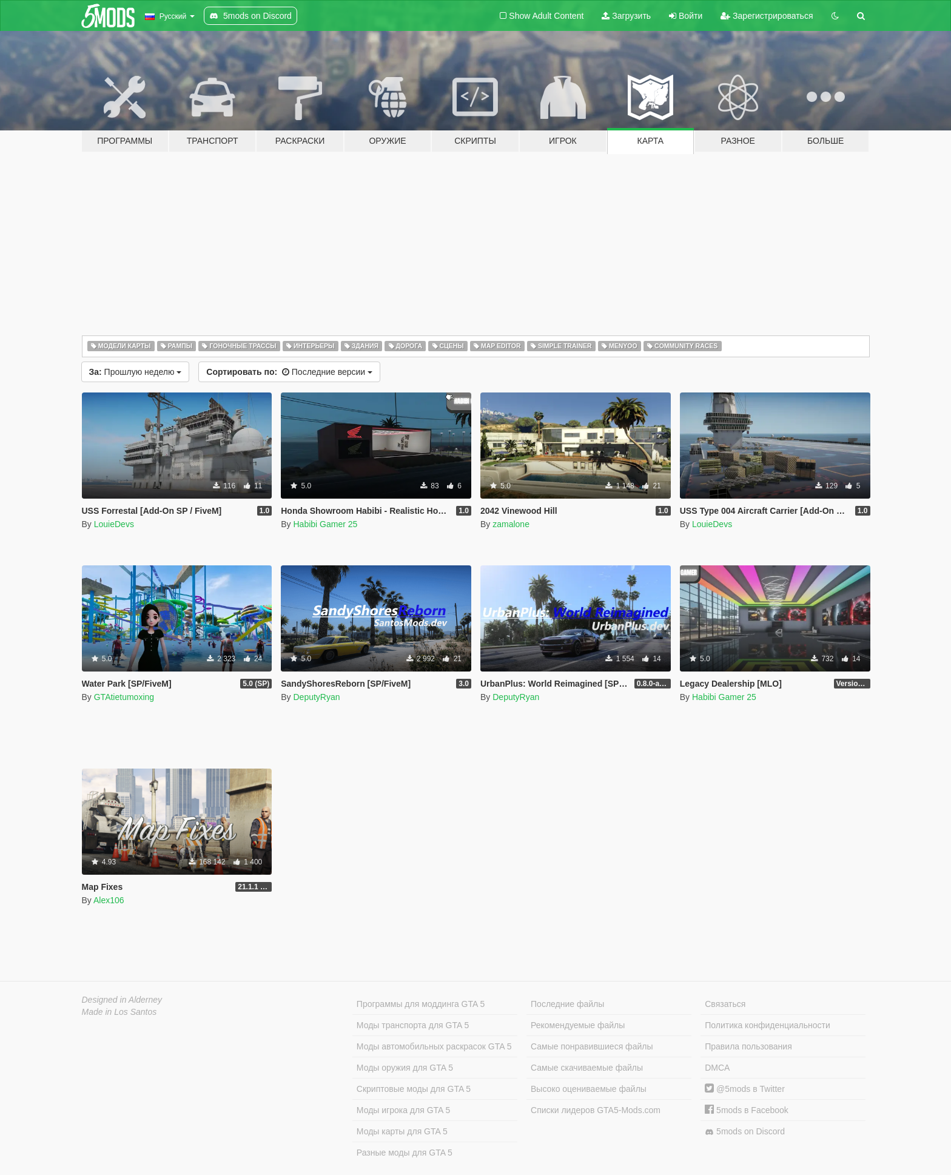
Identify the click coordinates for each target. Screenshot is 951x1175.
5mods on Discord (745, 1131)
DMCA (717, 1067)
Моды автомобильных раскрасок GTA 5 (434, 1046)
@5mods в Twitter (745, 1088)
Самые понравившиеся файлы (592, 1046)
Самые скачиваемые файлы (587, 1067)
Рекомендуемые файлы (578, 1025)
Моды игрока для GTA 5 (403, 1110)
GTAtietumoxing (124, 697)
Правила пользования (748, 1046)
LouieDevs (114, 524)
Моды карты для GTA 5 (402, 1131)
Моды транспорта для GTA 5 (413, 1025)
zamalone (510, 524)
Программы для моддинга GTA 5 (421, 1004)
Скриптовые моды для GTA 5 (414, 1089)
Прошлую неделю (135, 372)
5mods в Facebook (746, 1110)
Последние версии (289, 372)
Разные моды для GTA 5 (404, 1152)
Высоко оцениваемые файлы (589, 1089)
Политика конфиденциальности (767, 1025)
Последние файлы (567, 1004)
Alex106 (108, 900)
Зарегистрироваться (767, 16)
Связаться (725, 1004)
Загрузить (626, 16)
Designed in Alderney (122, 1000)
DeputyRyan (316, 697)
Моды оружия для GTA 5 (405, 1067)
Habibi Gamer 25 (325, 524)
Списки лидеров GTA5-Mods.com (595, 1110)
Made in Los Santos (119, 1012)
